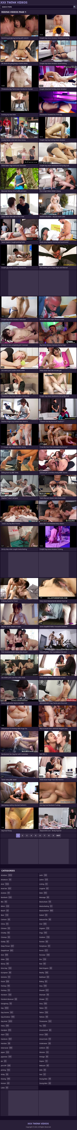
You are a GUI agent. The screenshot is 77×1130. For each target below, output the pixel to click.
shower (43, 999)
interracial (7, 1047)
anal (5, 884)
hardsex (5, 1043)
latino (43, 879)
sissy (43, 1003)
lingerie (44, 888)
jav (4, 1061)
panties (43, 941)
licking (43, 884)
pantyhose (44, 946)
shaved (44, 990)
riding (43, 981)
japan (5, 1052)
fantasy (5, 985)
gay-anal (6, 1021)
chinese (5, 928)
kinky (5, 1074)
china (5, 923)
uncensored (45, 1030)
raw (42, 963)
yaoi (42, 1074)
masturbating (46, 906)
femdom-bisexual (9, 999)
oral (43, 923)
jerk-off (6, 1065)
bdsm (5, 906)
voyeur (43, 1061)
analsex (5, 892)
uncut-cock (45, 1038)
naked (43, 915)
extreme (6, 976)
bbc (4, 901)
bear (5, 915)
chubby (5, 932)
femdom (6, 994)
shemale (44, 994)
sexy (43, 985)
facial (5, 981)
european (6, 972)
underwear (45, 1043)
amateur (6, 875)
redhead (44, 976)
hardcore (6, 1038)
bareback (6, 897)
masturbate (45, 901)
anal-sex (6, 888)
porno (43, 950)
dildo (5, 959)
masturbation (46, 910)
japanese (6, 1056)
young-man (45, 1078)
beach (5, 910)
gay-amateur (8, 1016)
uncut (43, 1034)
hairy (5, 1025)
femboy (5, 990)
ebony (5, 963)
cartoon (5, 919)
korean (5, 1083)
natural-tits (45, 919)
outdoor (44, 937)
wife (42, 1069)
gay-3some (7, 1012)
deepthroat (7, 950)
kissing (5, 1078)
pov (42, 959)
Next (58, 835)
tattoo (43, 1012)
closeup (5, 937)
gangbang (6, 1003)
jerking (5, 1069)
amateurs (6, 879)
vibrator (44, 1052)
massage (44, 897)
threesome (45, 1021)
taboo (43, 1007)
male (43, 892)
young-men (45, 1083)
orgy (43, 932)
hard (5, 1034)
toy (42, 1025)
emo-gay (6, 968)
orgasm (44, 928)
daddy (5, 941)
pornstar (44, 954)
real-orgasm (45, 968)
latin (43, 875)
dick (4, 954)
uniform (44, 1047)
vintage (43, 1056)
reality (43, 972)
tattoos (43, 1016)
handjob (6, 1030)
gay (5, 1007)
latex (4, 1087)
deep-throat (7, 946)
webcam (44, 1065)
